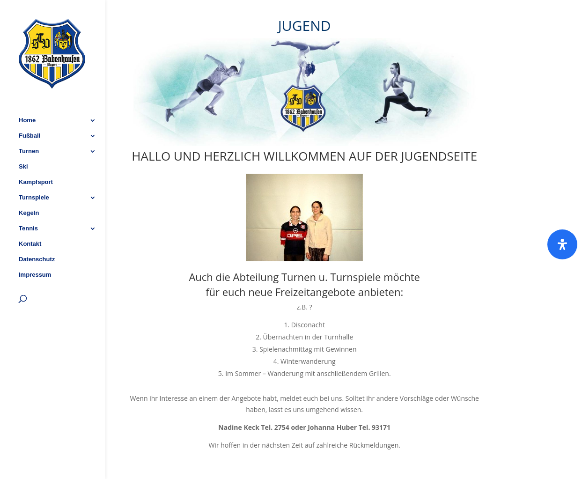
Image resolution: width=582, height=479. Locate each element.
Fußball (29, 111)
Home (27, 95)
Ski (23, 142)
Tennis (28, 203)
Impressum (35, 250)
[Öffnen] (562, 244)
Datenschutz (37, 234)
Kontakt (30, 219)
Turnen (29, 126)
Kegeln (29, 188)
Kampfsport (36, 157)
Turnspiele (34, 172)
